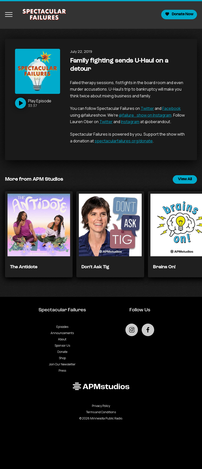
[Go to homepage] (42, 14)
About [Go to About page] (62, 339)
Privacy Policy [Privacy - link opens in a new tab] (101, 406)
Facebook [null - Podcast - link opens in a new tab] (171, 108)
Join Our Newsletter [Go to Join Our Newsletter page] (62, 364)
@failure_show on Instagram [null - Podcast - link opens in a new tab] (145, 115)
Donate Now (179, 14)
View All (185, 179)
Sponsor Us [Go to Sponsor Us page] (62, 345)
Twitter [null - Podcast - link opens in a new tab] (147, 108)
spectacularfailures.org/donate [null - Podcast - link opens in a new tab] (124, 141)
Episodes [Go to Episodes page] (62, 327)
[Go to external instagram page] (131, 330)
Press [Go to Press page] (62, 370)
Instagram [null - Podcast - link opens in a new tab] (130, 121)
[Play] (33, 103)
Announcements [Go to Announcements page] (62, 333)
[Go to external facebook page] (148, 330)
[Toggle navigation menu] (9, 14)
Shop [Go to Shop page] (62, 358)
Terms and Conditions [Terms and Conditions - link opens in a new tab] (101, 412)
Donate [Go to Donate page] (62, 352)
